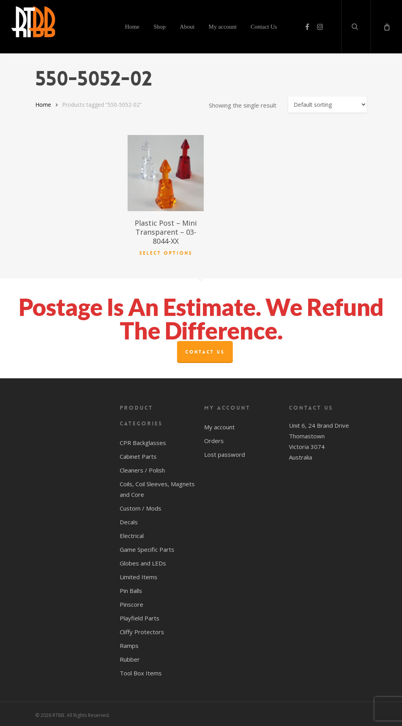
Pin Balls (131, 589)
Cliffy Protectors (142, 630)
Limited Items (138, 575)
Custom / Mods (140, 507)
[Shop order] (327, 105)
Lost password (224, 453)
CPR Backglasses (143, 441)
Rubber (130, 658)
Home (43, 104)
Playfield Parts (139, 616)
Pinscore (131, 603)
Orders (214, 439)
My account (219, 425)
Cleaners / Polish (142, 468)
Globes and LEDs (143, 561)
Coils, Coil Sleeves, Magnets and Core (157, 487)
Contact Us (205, 350)
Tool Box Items (141, 671)
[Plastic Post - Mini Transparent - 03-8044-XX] (166, 173)
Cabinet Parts (138, 455)
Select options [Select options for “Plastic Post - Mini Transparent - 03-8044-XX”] (165, 251)
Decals (129, 520)
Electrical (132, 534)
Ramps (129, 644)
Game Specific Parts (147, 548)
